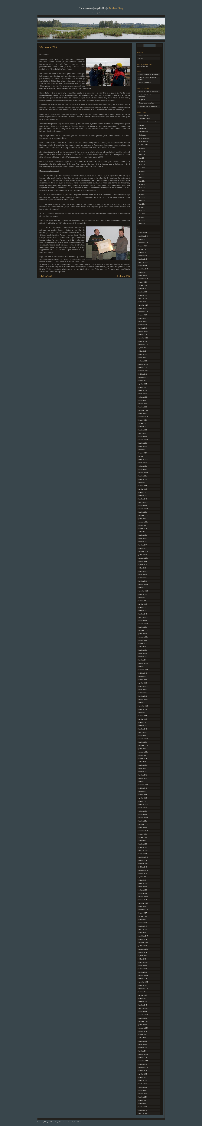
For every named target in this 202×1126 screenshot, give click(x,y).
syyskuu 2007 (142, 916)
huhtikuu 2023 (142, 328)
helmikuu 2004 (142, 1057)
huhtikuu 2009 (142, 854)
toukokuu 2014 (143, 656)
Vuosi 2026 (141, 224)
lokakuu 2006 (142, 952)
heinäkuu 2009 (143, 844)
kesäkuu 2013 (142, 689)
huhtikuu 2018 (142, 505)
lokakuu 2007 (142, 913)
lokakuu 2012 (142, 716)
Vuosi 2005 (141, 155)
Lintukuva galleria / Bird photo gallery (147, 78)
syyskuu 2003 (142, 1074)
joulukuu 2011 (142, 748)
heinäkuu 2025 (143, 256)
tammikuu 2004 (143, 1061)
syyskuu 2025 (142, 249)
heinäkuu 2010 (143, 804)
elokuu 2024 (142, 288)
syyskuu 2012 (142, 719)
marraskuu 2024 (143, 279)
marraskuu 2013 (143, 676)
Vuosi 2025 (141, 220)
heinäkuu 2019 (143, 459)
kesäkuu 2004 (142, 1044)
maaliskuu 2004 (143, 1054)
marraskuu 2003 (143, 1067)
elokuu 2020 (142, 426)
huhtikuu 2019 (142, 469)
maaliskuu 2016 (143, 584)
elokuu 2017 (142, 532)
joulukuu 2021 (142, 374)
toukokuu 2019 (143, 466)
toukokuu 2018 (143, 502)
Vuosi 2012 (141, 178)
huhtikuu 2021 (142, 400)
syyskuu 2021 (142, 384)
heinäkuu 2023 (143, 318)
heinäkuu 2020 (143, 430)
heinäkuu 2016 (143, 571)
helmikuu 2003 (142, 1097)
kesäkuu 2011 (142, 768)
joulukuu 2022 (142, 341)
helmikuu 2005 (142, 1018)
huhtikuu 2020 (142, 436)
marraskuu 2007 (143, 909)
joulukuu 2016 (142, 555)
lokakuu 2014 (142, 640)
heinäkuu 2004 (143, 1041)
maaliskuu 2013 (143, 699)
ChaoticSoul (77, 1122)
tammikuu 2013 (143, 706)
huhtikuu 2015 (142, 620)
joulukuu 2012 (142, 709)
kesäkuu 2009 (142, 847)
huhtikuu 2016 (142, 581)
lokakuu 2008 (142, 873)
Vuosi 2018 (141, 197)
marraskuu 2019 (143, 449)
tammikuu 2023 (143, 338)
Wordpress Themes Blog (51, 1122)
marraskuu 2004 (143, 1028)
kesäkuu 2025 (142, 259)
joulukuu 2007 (142, 906)
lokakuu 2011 (142, 755)
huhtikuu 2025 (142, 265)
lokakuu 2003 (142, 1071)
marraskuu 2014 (143, 637)
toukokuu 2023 (143, 325)
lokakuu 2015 (142, 601)
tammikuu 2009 (143, 863)
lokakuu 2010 (142, 794)
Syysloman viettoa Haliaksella (147, 106)
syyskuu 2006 (142, 955)
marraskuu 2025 (143, 242)
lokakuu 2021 (142, 380)
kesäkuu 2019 (142, 463)
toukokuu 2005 (143, 1008)
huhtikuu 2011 (142, 775)
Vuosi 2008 (141, 164)
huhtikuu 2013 (142, 696)
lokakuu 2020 (142, 420)
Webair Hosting (63, 1122)
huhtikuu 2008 (142, 893)
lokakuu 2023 (142, 315)
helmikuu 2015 (142, 627)
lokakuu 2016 (142, 561)
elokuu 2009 (142, 840)
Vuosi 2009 (141, 168)
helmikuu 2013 (142, 702)
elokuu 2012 (142, 722)
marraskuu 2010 (143, 791)
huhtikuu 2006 (142, 972)
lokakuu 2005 (142, 992)
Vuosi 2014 (141, 184)
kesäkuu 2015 (142, 614)
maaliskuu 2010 (143, 817)
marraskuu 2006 (143, 949)
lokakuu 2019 (142, 453)
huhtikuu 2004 (142, 1051)
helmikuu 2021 (142, 407)
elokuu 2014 (142, 647)
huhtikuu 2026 (142, 233)
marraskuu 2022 (143, 344)
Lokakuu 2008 (45, 276)
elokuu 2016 (142, 568)
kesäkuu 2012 (142, 729)
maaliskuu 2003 (143, 1094)
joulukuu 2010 (142, 788)
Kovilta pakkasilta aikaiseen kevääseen (146, 95)
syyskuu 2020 (142, 423)
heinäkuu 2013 (143, 686)
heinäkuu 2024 (143, 292)
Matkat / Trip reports (144, 82)
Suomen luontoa (143, 141)
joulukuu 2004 (142, 1025)
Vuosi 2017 (141, 194)
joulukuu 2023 (142, 308)
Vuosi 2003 (141, 148)
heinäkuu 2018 (143, 495)
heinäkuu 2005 (143, 1002)
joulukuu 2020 (142, 413)
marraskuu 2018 (143, 482)
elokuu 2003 (142, 1077)
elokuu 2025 (142, 252)
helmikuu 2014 (142, 666)
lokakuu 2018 (142, 486)
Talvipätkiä (141, 99)
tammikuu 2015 (143, 630)
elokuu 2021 (142, 387)
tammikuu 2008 (143, 903)
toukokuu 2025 (143, 262)
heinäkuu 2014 (143, 650)
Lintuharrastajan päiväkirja (101, 8)
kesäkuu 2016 (142, 574)
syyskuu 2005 (142, 995)
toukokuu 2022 (143, 361)
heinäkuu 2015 (143, 610)
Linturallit (141, 125)
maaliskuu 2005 (143, 1015)
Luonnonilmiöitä (143, 132)
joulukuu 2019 (142, 446)
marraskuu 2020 (143, 417)
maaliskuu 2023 (143, 331)
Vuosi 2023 (141, 214)
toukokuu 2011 (143, 771)
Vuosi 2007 (141, 161)
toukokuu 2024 (143, 298)
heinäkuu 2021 (143, 390)
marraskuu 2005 (143, 988)
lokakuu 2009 (142, 834)
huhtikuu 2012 (142, 735)
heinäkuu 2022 (143, 354)
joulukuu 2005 (142, 985)
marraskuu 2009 (143, 831)
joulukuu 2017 (142, 518)
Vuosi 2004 (141, 151)
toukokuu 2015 (143, 617)
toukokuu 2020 (143, 433)
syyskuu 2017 (142, 528)
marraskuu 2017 (143, 522)
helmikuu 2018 (142, 512)
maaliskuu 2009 (143, 857)
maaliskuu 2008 (143, 896)
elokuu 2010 (142, 801)
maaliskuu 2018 (143, 509)
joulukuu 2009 (142, 827)
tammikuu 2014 (143, 670)
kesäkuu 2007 (142, 926)
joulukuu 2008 (142, 867)
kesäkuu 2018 (142, 499)
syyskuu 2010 (142, 798)
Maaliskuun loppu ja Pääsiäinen (148, 91)
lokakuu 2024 (142, 282)
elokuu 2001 (142, 1103)
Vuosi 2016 (141, 191)
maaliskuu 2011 (143, 778)
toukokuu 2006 (143, 969)
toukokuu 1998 (143, 1113)
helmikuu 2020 (142, 443)
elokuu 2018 (142, 492)
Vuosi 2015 (141, 187)
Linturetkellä (142, 128)
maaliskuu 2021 (143, 403)
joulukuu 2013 (142, 673)
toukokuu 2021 (143, 397)
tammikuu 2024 (143, 305)
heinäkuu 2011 (143, 765)
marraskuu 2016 (143, 558)
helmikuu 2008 (142, 900)
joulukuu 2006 (142, 946)
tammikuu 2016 (143, 591)
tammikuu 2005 (143, 1021)
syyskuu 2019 (142, 456)
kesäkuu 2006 (142, 965)
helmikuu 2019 (142, 476)
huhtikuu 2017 (142, 545)
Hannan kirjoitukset (144, 115)
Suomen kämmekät (144, 138)
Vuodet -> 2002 (143, 145)
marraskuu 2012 (143, 712)
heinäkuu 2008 (143, 883)
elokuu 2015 (142, 607)
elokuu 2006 (142, 959)
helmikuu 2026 (142, 239)
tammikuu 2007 (143, 942)
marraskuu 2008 (143, 870)
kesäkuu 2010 (142, 808)
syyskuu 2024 (142, 285)
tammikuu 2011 (143, 785)
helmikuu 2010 (142, 821)
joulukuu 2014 (142, 633)
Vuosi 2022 (141, 210)
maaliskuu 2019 (143, 472)
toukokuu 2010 (143, 811)
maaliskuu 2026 (143, 236)
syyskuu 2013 (142, 683)
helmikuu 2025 (142, 272)
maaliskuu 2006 (143, 975)
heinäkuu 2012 (143, 725)
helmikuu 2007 (142, 939)
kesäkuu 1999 (142, 1110)
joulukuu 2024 (142, 275)
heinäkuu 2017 (143, 535)
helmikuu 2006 (142, 978)
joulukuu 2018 (142, 479)
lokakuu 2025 (142, 246)
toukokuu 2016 (143, 578)
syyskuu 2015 (142, 604)
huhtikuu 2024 (142, 302)
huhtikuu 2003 (142, 1090)
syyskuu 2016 (142, 564)
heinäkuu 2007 (143, 923)
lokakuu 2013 (142, 679)
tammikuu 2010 (143, 824)
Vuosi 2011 (141, 174)
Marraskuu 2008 (48, 47)
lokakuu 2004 (142, 1031)
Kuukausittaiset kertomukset (147, 122)
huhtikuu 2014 (142, 660)
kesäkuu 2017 (142, 538)
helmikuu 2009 (142, 860)
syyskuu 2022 (142, 348)
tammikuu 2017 (143, 551)
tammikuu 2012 (143, 745)
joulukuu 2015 (142, 594)
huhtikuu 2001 (142, 1107)
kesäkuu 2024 (142, 295)
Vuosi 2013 (141, 181)
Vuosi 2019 (141, 201)
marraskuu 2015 (143, 597)
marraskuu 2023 (143, 311)
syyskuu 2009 (142, 837)
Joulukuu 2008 (123, 276)
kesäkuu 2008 (142, 886)
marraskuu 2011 (143, 752)
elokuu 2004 (142, 1038)
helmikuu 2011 (142, 781)
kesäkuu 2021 (142, 394)
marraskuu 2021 (143, 377)
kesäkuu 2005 (142, 1005)
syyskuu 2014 (142, 643)
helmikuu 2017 (142, 548)
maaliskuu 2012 (143, 739)
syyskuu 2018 (142, 489)
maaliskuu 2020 (143, 440)
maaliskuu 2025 (143, 269)
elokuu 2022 (142, 351)
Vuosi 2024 (141, 217)
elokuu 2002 (142, 1100)
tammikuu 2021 (143, 410)
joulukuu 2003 (142, 1064)
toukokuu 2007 (143, 929)
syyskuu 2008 (142, 877)
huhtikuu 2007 (142, 932)
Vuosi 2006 (141, 158)
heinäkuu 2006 (143, 962)
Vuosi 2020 (141, 204)
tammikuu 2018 (143, 515)
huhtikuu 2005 (142, 1011)
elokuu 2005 (142, 998)
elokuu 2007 (142, 919)
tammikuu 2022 (143, 371)
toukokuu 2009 (143, 850)
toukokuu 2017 (143, 541)
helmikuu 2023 (142, 334)
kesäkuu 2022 (142, 357)
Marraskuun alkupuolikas (146, 103)
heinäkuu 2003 (143, 1080)
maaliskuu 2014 (143, 663)
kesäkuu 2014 (142, 653)
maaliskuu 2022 (143, 364)
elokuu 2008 (142, 880)
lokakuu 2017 (142, 525)
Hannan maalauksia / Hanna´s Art (148, 74)
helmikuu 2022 (142, 367)
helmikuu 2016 (142, 587)
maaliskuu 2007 (143, 936)
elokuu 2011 (142, 762)
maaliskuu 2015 (143, 624)
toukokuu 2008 (143, 890)
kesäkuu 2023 (142, 321)
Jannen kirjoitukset (144, 118)
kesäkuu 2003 (142, 1084)
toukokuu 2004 (143, 1048)
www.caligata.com (142, 66)
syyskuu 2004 (142, 1034)
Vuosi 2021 (141, 207)
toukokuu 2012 (143, 732)
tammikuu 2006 (143, 982)
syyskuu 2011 (142, 758)
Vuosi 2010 (141, 171)
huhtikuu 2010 (142, 814)
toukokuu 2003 (143, 1087)
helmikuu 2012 (142, 742)
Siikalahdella (142, 135)
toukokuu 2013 (143, 693)
